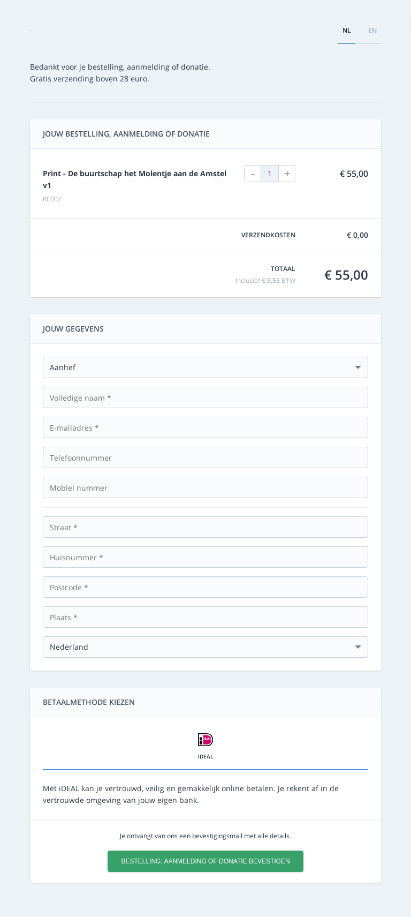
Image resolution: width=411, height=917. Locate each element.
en (372, 30)
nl (346, 30)
